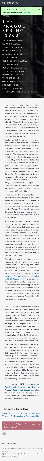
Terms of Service (29, 454)
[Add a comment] (5, 433)
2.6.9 (20, 454)
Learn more (27, 13)
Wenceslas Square (21, 390)
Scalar (16, 454)
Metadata (5, 451)
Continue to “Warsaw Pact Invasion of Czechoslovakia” (22, 425)
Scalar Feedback (12, 457)
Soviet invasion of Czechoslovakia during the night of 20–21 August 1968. (22, 276)
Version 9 (5, 448)
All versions (37, 448)
